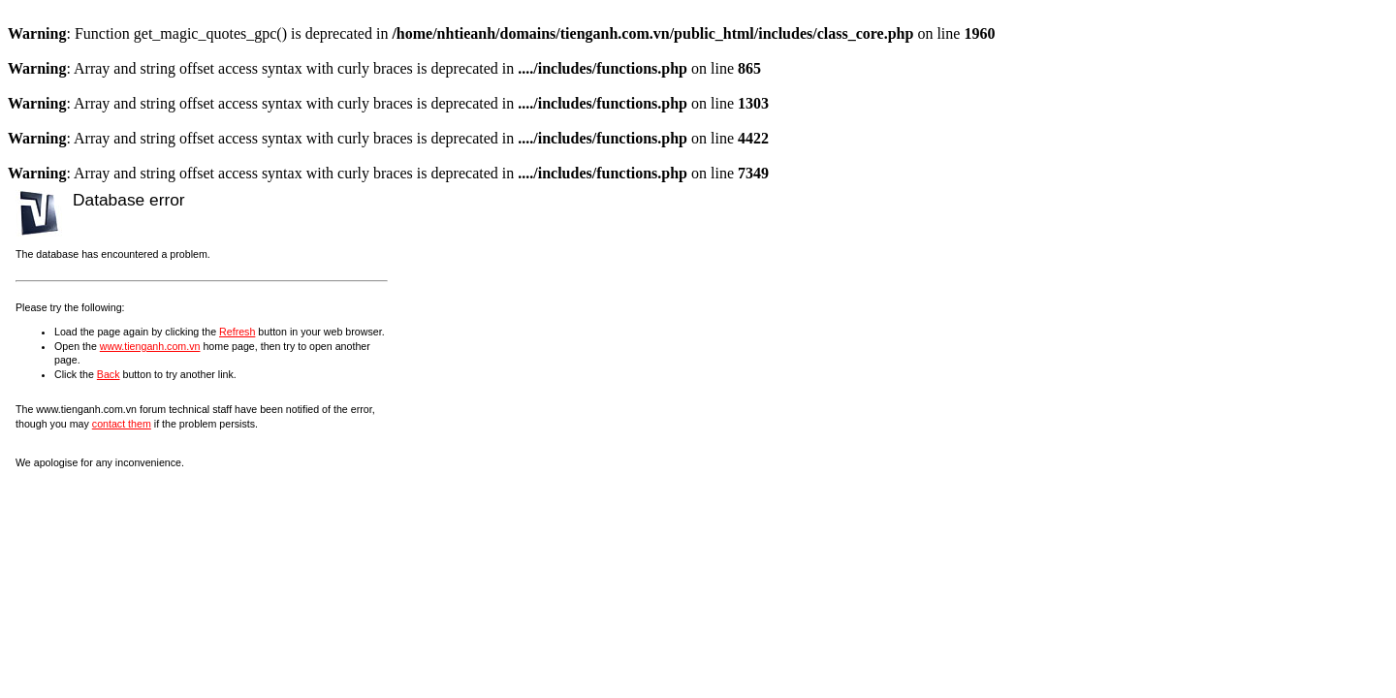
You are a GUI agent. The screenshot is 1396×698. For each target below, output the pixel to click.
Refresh (237, 331)
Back (108, 374)
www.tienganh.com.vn (150, 346)
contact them (121, 423)
